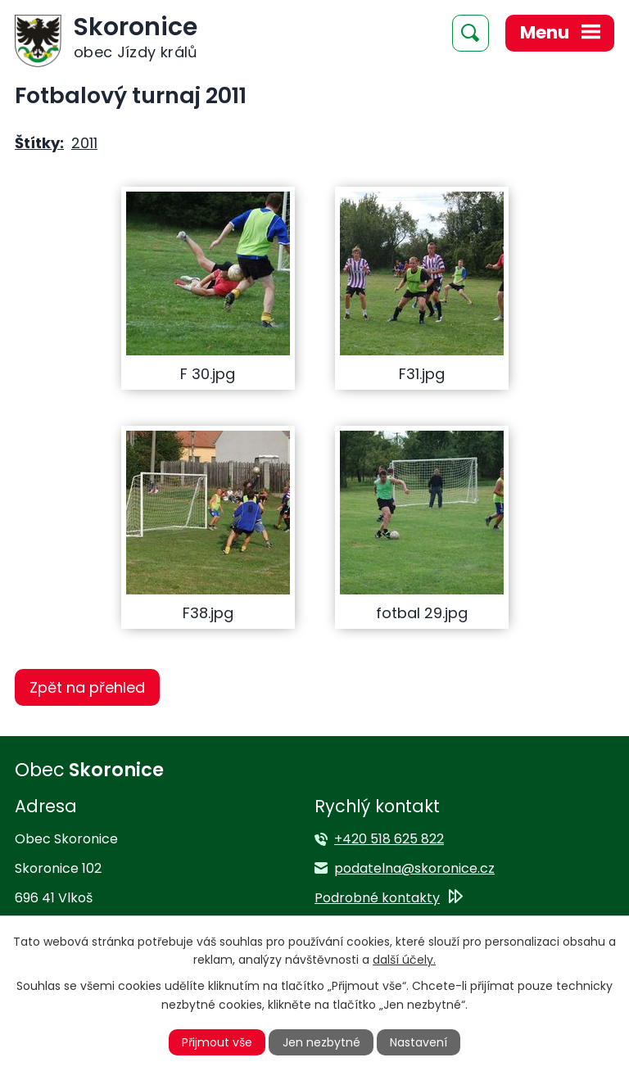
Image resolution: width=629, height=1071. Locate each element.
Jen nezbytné (321, 1042)
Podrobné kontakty (377, 897)
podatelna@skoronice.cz (414, 868)
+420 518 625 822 (389, 838)
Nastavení (418, 1042)
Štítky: (39, 143)
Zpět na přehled (87, 687)
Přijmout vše (217, 1042)
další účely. (404, 959)
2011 (84, 143)
